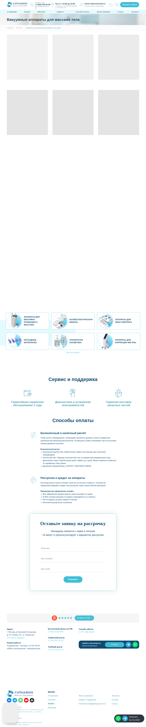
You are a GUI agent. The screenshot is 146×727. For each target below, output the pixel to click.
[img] (125, 718)
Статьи (120, 12)
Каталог (27, 12)
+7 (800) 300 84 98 (42, 5)
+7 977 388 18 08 (86, 632)
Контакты (135, 12)
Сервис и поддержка (87, 700)
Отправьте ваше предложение (94, 6)
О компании (12, 12)
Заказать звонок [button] (40, 3)
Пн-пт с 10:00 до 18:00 (65, 4)
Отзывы (115, 700)
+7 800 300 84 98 (55, 632)
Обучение (41, 12)
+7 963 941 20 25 (55, 640)
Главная (10, 28)
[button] (129, 4)
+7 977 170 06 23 (55, 650)
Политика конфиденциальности (92, 704)
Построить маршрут (16, 638)
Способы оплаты (82, 12)
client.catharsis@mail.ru (95, 4)
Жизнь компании (103, 12)
